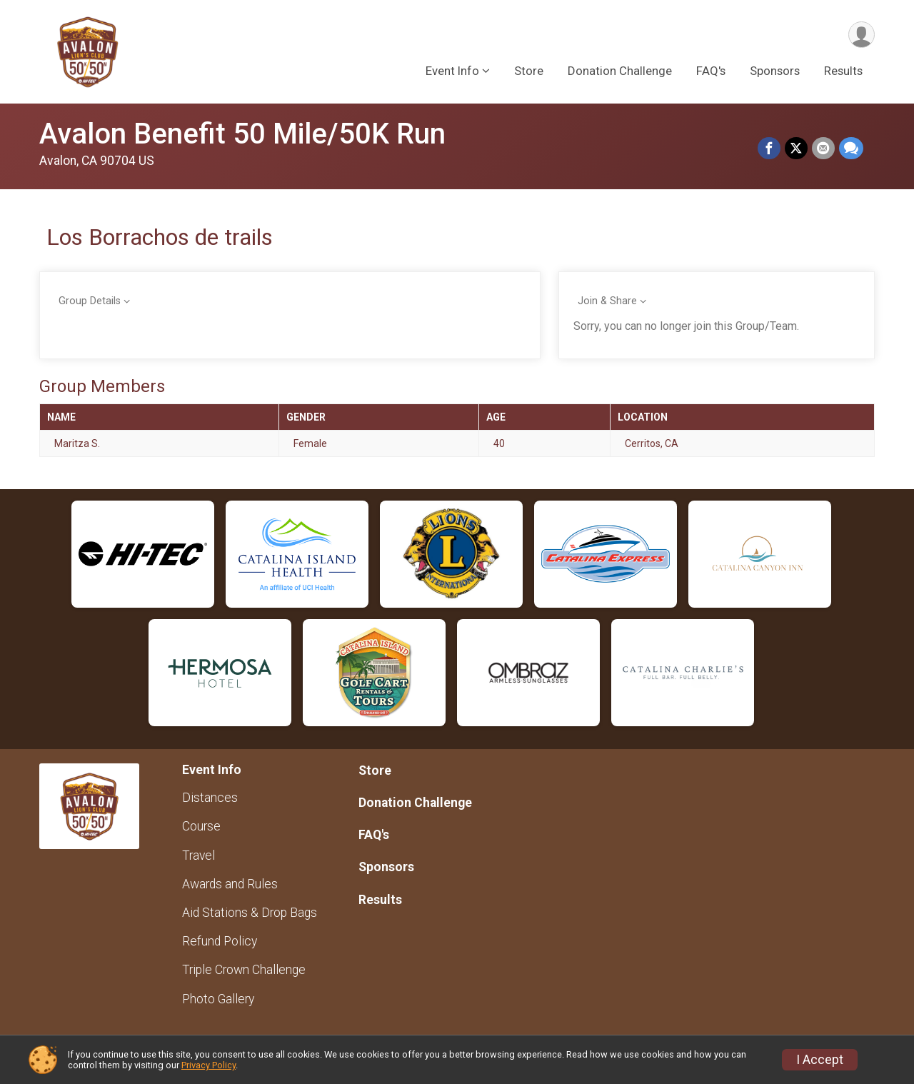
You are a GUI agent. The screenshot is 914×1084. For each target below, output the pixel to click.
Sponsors (775, 71)
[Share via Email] (823, 148)
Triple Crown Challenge (244, 970)
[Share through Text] (851, 148)
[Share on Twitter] (796, 148)
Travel (198, 855)
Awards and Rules (230, 884)
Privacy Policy (208, 1065)
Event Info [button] (452, 71)
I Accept (819, 1060)
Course (201, 826)
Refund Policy (219, 941)
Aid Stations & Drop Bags (249, 912)
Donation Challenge (620, 71)
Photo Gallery (218, 999)
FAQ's (710, 71)
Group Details (90, 301)
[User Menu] (861, 34)
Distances (210, 798)
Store (528, 71)
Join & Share (607, 301)
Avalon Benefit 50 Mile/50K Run (242, 134)
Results (843, 71)
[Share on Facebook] (769, 148)
